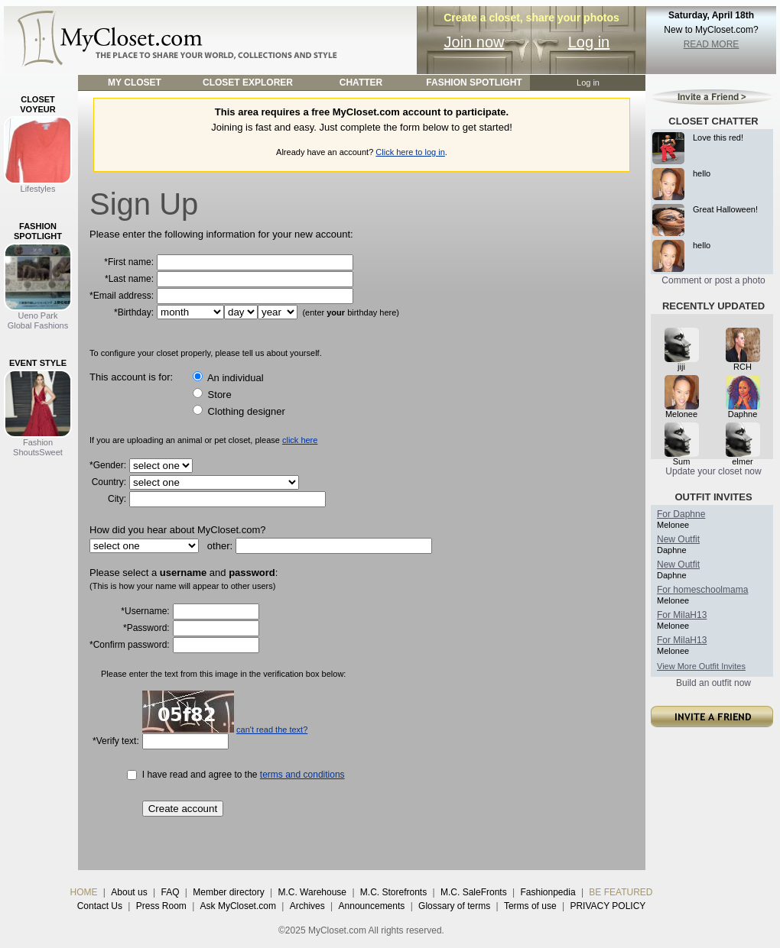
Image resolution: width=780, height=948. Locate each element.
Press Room (161, 906)
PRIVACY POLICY (607, 906)
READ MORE (711, 44)
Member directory (228, 892)
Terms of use (530, 906)
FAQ (170, 892)
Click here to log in (410, 152)
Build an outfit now (713, 683)
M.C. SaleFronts (473, 892)
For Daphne (681, 514)
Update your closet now (713, 471)
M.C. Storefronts (393, 892)
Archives (307, 906)
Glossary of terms (454, 906)
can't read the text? (271, 729)
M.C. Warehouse (312, 892)
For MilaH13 (682, 615)
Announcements (372, 906)
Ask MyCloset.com (238, 906)
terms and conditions (302, 774)
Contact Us (99, 906)
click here (299, 440)
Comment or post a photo (713, 280)
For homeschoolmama (702, 589)
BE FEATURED (620, 892)
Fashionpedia (548, 892)
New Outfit (678, 539)
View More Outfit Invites (701, 666)
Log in (589, 42)
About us (129, 892)
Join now (474, 42)
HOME (84, 892)
